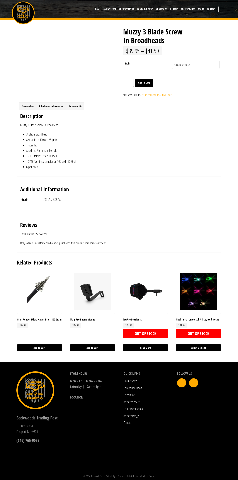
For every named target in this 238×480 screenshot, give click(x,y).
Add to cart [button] (39, 347)
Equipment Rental (133, 408)
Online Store (130, 381)
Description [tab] (28, 106)
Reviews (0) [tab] (75, 106)
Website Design (132, 476)
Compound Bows (133, 388)
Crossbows (129, 394)
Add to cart (144, 82)
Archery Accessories (151, 95)
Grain (127, 63)
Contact (127, 422)
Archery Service (132, 401)
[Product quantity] (128, 83)
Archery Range (131, 415)
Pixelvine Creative (148, 476)
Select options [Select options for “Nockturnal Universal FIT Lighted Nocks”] (198, 347)
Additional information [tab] (51, 106)
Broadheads (166, 95)
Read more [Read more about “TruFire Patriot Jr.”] (145, 347)
